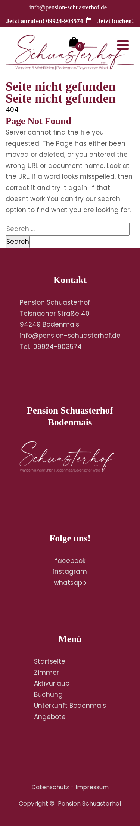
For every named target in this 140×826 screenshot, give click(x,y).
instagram (70, 571)
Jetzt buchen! (109, 21)
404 (12, 109)
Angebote (50, 716)
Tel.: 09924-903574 (51, 346)
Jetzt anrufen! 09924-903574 (44, 21)
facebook (70, 560)
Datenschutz (50, 787)
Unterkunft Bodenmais (70, 705)
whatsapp (70, 582)
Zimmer (46, 672)
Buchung (48, 694)
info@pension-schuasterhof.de (68, 7)
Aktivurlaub (51, 683)
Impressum (92, 787)
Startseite (49, 661)
